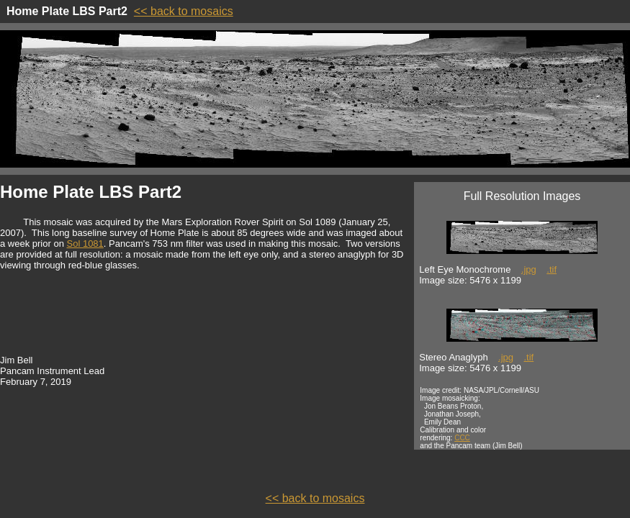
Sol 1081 (85, 243)
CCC (462, 438)
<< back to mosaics (183, 11)
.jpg (528, 269)
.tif (551, 269)
